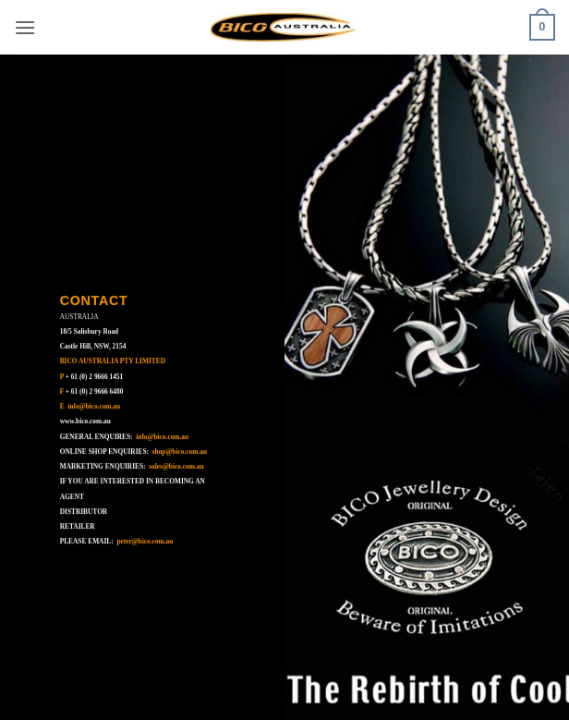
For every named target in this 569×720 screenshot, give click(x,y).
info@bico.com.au (93, 406)
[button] (25, 27)
